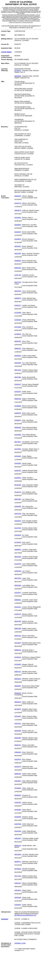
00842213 (17, 845)
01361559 (17, 571)
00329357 (17, 232)
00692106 (17, 399)
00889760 (17, 774)
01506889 (17, 406)
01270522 (17, 449)
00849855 (17, 225)
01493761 (17, 470)
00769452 (17, 70)
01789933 (17, 334)
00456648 (17, 356)
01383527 (17, 420)
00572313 (17, 370)
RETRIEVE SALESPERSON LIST (25, 915)
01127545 (17, 528)
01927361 (17, 723)
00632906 (17, 585)
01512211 (17, 607)
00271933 (17, 578)
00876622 (17, 246)
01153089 (17, 312)
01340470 (17, 657)
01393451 (17, 478)
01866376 (17, 413)
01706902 (17, 788)
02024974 (17, 890)
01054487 (17, 781)
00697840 (17, 268)
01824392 (17, 363)
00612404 (17, 253)
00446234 (17, 693)
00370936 (17, 854)
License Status (6, 52)
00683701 (17, 745)
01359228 (17, 320)
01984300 (17, 752)
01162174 (17, 614)
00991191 (17, 671)
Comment (4, 919)
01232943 (17, 456)
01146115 (17, 492)
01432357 (17, 391)
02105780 (17, 831)
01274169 (17, 327)
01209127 (17, 384)
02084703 (17, 341)
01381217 (17, 305)
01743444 (17, 542)
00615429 (17, 557)
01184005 (17, 664)
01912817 (17, 592)
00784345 (17, 485)
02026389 (17, 897)
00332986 (17, 731)
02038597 (17, 686)
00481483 (17, 738)
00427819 (17, 291)
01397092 (17, 802)
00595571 (17, 861)
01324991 (17, 217)
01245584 (17, 810)
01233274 (17, 766)
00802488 (17, 628)
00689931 (17, 600)
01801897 (17, 838)
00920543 (17, 679)
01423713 (17, 203)
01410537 (17, 643)
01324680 (17, 434)
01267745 (17, 275)
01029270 (17, 759)
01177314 (17, 876)
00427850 (17, 377)
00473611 (17, 442)
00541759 (17, 621)
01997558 (17, 824)
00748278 (17, 709)
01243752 (17, 564)
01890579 (17, 298)
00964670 (17, 210)
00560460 (17, 427)
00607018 (17, 636)
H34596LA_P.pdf (19, 943)
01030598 (17, 817)
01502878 (17, 535)
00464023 (17, 702)
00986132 (17, 348)
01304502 (17, 905)
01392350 (17, 463)
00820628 (17, 196)
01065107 (17, 883)
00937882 (17, 499)
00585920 (17, 795)
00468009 (17, 260)
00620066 (17, 76)
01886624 (17, 549)
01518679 (17, 239)
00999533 (17, 650)
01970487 (17, 716)
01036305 (17, 506)
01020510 (17, 521)
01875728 (17, 513)
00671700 (17, 282)
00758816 (17, 869)
